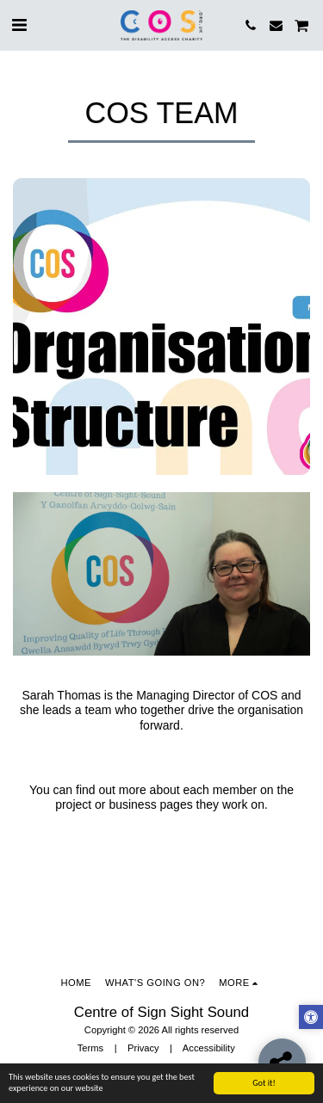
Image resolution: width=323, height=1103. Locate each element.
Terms (90, 1048)
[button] (19, 24)
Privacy (143, 1048)
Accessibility (209, 1048)
